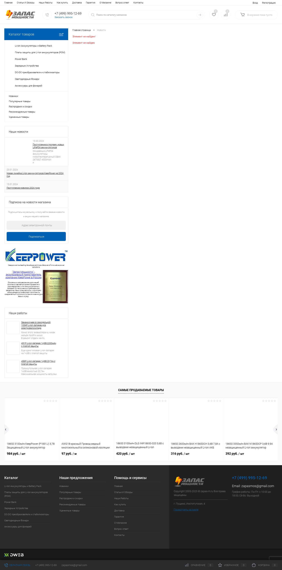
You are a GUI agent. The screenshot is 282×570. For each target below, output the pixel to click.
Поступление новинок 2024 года (23, 188)
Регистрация (269, 2)
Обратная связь (17, 565)
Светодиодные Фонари (16, 520)
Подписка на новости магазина (30, 202)
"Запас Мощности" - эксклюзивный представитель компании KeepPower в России (24, 274)
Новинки (13, 96)
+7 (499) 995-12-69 (46, 565)
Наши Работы (46, 2)
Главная (8, 2)
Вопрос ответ (122, 2)
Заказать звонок (63, 17)
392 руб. (235, 453)
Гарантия (90, 2)
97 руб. (69, 453)
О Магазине (105, 2)
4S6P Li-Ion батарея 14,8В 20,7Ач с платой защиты (38, 362)
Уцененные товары (19, 117)
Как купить (62, 2)
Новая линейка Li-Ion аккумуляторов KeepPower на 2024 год (35, 174)
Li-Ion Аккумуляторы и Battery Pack (22, 486)
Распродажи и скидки (20, 106)
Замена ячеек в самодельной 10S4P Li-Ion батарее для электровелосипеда (36, 325)
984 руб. (16, 453)
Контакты (138, 2)
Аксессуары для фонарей (17, 526)
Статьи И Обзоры (26, 2)
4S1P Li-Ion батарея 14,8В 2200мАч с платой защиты (38, 344)
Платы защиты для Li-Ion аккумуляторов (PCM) (26, 494)
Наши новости (18, 131)
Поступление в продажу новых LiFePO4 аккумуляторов (48, 146)
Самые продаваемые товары (141, 390)
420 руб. (125, 453)
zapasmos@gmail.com (257, 486)
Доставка (77, 2)
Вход (255, 2)
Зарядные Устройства (16, 508)
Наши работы (18, 313)
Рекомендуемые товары (22, 111)
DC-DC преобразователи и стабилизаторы (26, 514)
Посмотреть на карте (186, 509)
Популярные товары (20, 101)
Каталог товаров (36, 34)
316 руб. (180, 453)
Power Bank (10, 502)
